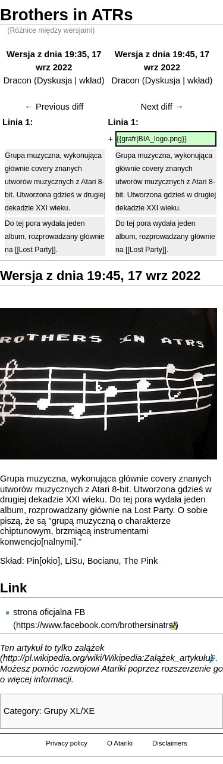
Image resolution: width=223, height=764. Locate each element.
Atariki (114, 668)
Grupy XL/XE (69, 711)
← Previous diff (53, 106)
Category (21, 711)
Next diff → (161, 106)
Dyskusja (54, 80)
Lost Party (153, 510)
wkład (90, 80)
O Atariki (120, 743)
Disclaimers (169, 743)
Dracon (18, 80)
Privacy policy (66, 743)
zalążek (90, 648)
